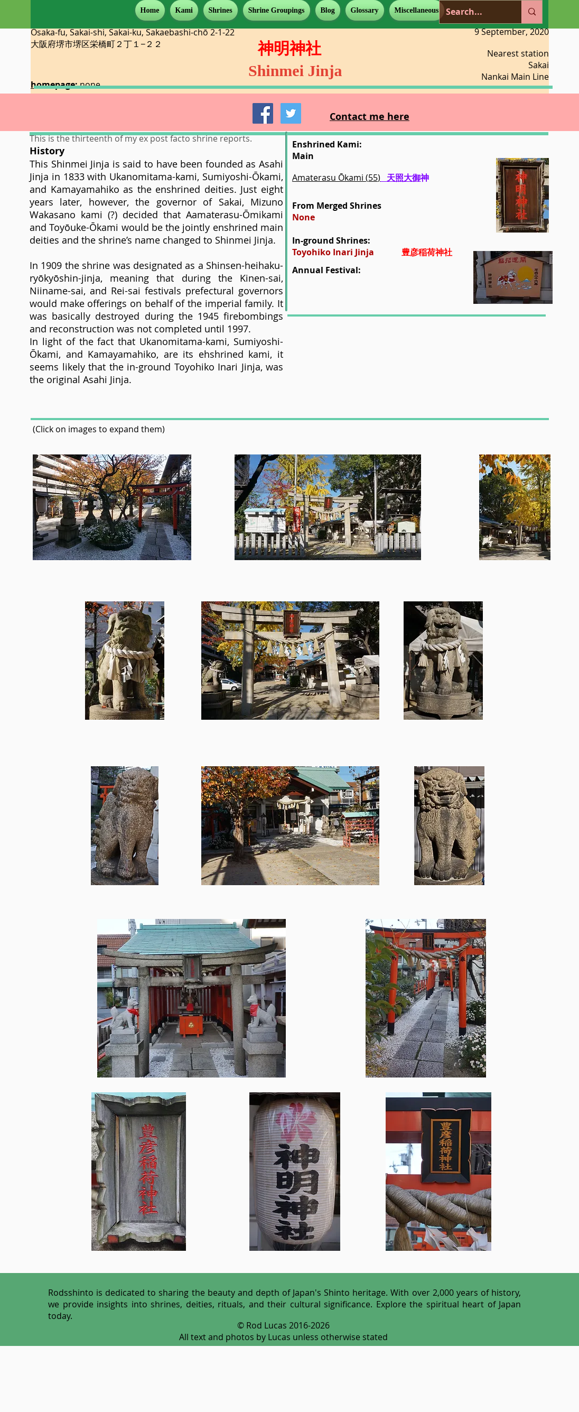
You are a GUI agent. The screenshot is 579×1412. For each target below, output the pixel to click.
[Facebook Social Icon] (263, 113)
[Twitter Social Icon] (291, 113)
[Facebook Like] (218, 117)
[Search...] (472, 12)
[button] (184, 10)
